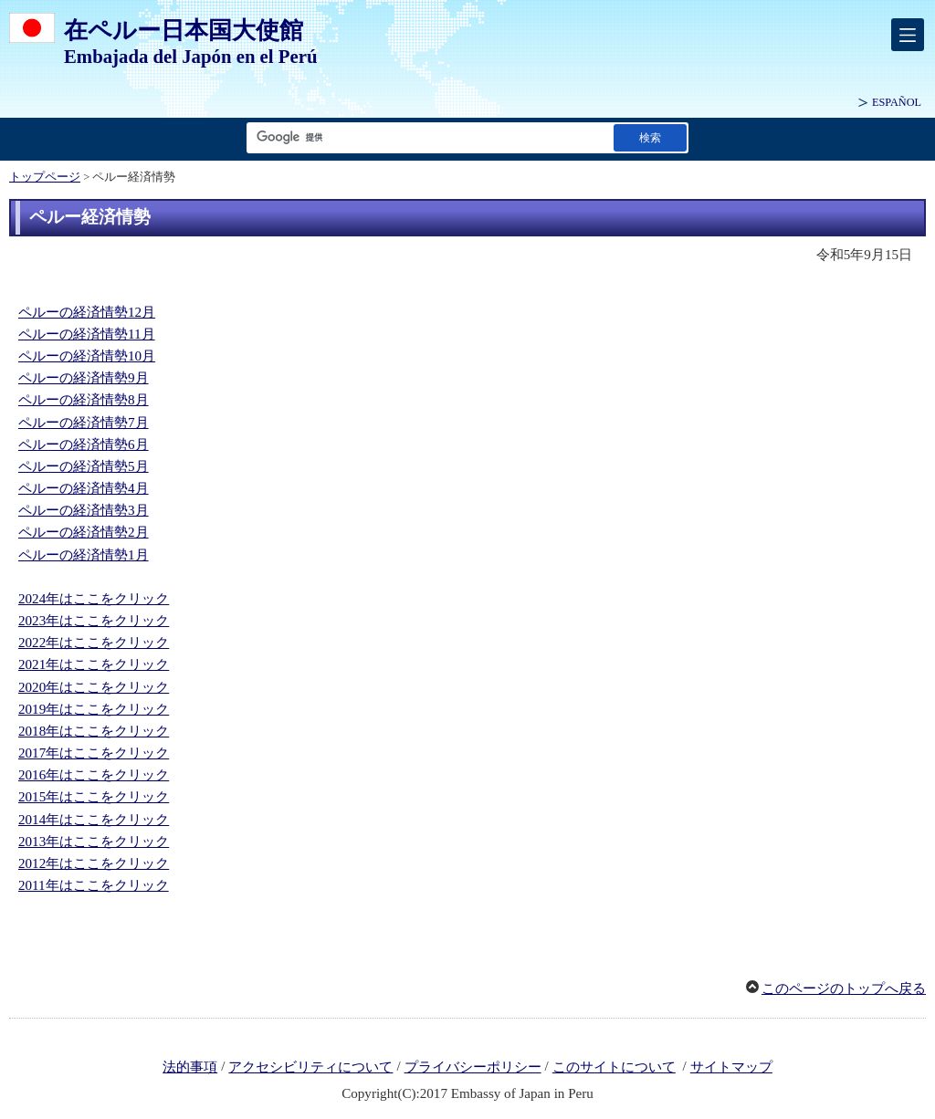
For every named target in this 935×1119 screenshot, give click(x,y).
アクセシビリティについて (310, 1067)
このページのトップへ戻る (844, 988)
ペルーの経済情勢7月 (83, 422)
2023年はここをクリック (93, 620)
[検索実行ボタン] (650, 137)
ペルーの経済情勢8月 (83, 399)
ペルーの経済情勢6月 (83, 444)
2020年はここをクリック (93, 687)
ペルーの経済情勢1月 (83, 555)
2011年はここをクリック (93, 885)
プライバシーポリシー (472, 1067)
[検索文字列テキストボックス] (426, 137)
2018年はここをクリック (93, 731)
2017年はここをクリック (93, 753)
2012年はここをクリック (93, 863)
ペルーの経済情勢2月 (83, 532)
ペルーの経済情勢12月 (86, 312)
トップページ (44, 177)
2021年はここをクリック (93, 664)
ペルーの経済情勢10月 (86, 356)
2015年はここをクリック (93, 797)
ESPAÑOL (896, 102)
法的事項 (190, 1067)
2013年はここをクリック (93, 841)
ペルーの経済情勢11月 (86, 334)
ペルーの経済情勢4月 (83, 488)
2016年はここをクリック (93, 775)
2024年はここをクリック (93, 598)
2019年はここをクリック (93, 709)
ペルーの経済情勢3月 (83, 510)
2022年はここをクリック (93, 642)
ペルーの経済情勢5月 (83, 466)
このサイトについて (614, 1067)
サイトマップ (731, 1067)
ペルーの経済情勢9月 (83, 378)
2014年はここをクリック (93, 819)
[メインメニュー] (907, 34)
